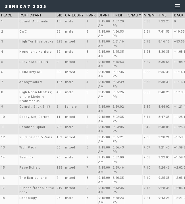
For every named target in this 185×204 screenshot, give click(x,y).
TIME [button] (162, 15)
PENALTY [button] (133, 15)
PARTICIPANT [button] (31, 15)
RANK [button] (91, 15)
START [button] (104, 15)
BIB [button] (60, 15)
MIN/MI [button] (150, 15)
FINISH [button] (118, 15)
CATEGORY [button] (74, 15)
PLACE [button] (9, 15)
